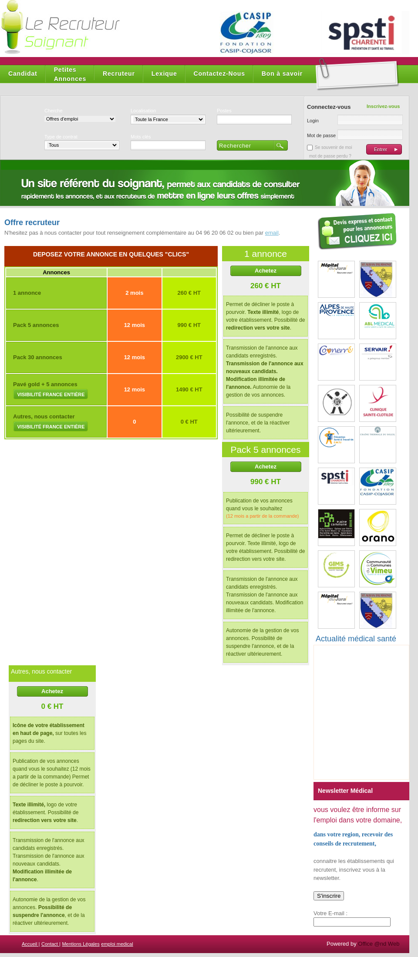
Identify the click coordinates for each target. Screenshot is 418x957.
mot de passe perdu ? (330, 156)
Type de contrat (61, 136)
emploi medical (117, 944)
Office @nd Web (378, 943)
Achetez (265, 270)
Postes (224, 110)
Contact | (51, 944)
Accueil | (31, 944)
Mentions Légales (80, 944)
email (272, 232)
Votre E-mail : (330, 913)
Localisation (143, 110)
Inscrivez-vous (383, 106)
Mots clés (141, 136)
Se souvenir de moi (333, 147)
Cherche (53, 110)
